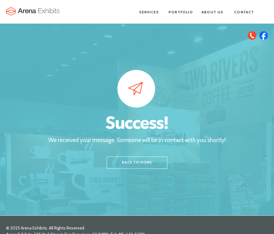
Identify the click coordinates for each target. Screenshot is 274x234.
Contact (244, 12)
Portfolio (181, 12)
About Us (212, 12)
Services (149, 12)
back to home (137, 162)
